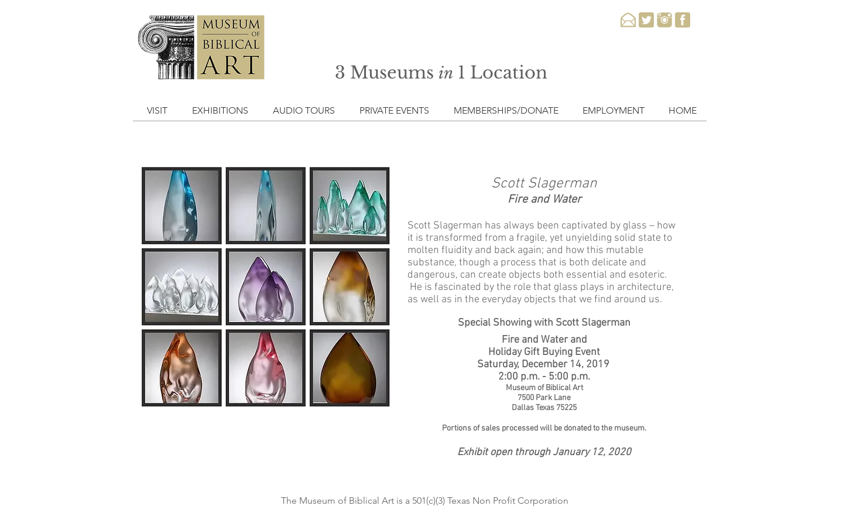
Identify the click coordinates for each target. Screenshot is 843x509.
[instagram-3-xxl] (664, 20)
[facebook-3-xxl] (682, 20)
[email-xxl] (628, 20)
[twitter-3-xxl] (646, 20)
